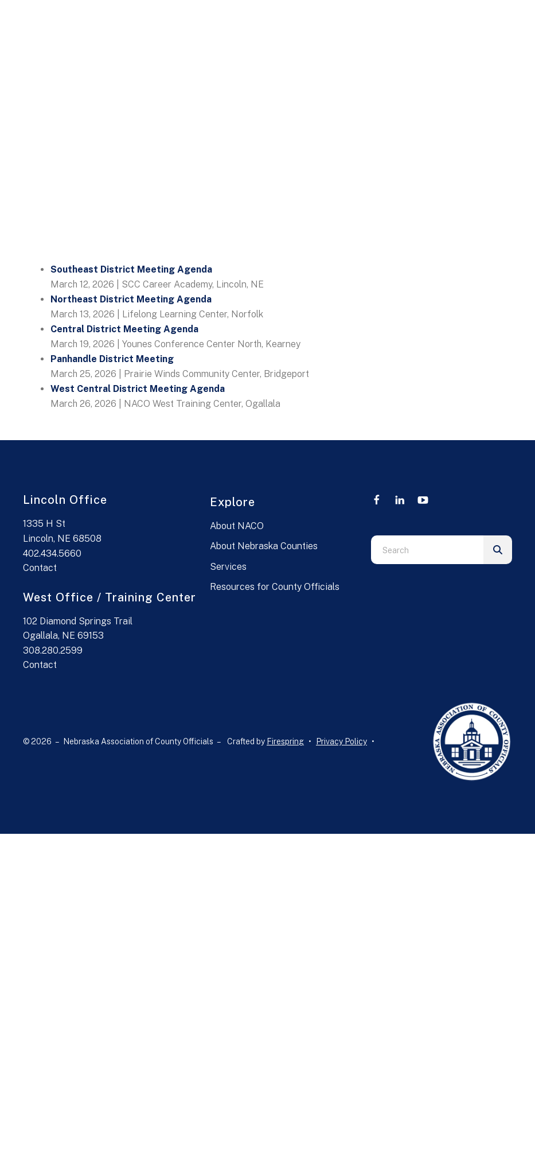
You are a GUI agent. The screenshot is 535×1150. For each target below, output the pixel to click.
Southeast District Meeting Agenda (131, 269)
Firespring (285, 741)
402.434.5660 (52, 553)
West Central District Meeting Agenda (137, 388)
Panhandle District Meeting (112, 358)
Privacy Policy (341, 741)
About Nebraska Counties (264, 546)
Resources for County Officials (274, 586)
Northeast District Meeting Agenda (131, 299)
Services (228, 566)
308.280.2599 (53, 650)
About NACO (237, 525)
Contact (40, 567)
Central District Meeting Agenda (124, 329)
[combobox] (427, 549)
